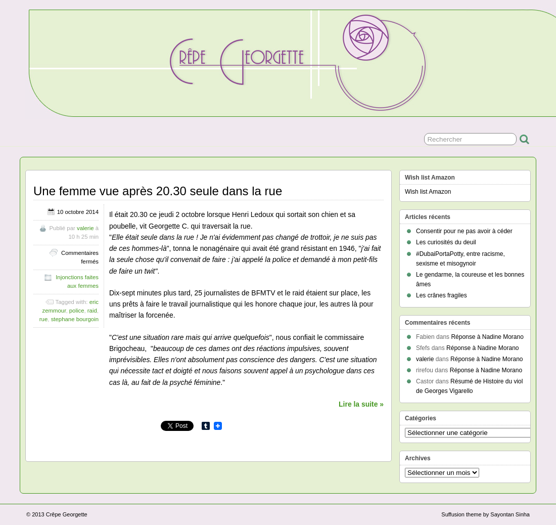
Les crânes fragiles (441, 295)
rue (43, 319)
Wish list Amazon (428, 191)
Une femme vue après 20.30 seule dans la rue (157, 191)
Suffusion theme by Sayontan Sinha (485, 514)
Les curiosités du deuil (446, 242)
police (76, 311)
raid (92, 311)
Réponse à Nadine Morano (487, 336)
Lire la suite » (361, 404)
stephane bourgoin (75, 319)
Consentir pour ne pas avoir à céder (464, 231)
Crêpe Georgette (66, 514)
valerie (85, 228)
